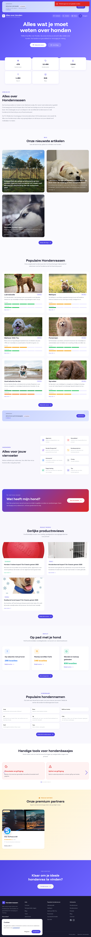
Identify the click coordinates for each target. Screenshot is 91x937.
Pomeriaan (50, 914)
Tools (26, 914)
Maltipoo (49, 908)
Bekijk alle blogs (45, 242)
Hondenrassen (73, 905)
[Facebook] (71, 920)
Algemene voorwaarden (83, 934)
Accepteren (36, 931)
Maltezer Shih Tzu (52, 911)
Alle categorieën (45, 676)
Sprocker (49, 919)
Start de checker (76, 500)
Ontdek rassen (45, 886)
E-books (72, 911)
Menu (74, 16)
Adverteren (81, 7)
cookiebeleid (16, 928)
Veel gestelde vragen (30, 908)
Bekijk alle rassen (38, 45)
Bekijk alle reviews (46, 616)
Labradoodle (50, 905)
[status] (72, 3)
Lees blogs (54, 45)
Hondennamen (74, 908)
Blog (26, 911)
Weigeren (26, 931)
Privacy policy (72, 934)
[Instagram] (74, 920)
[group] (23, 171)
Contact (27, 905)
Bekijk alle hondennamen (45, 734)
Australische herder (52, 916)
